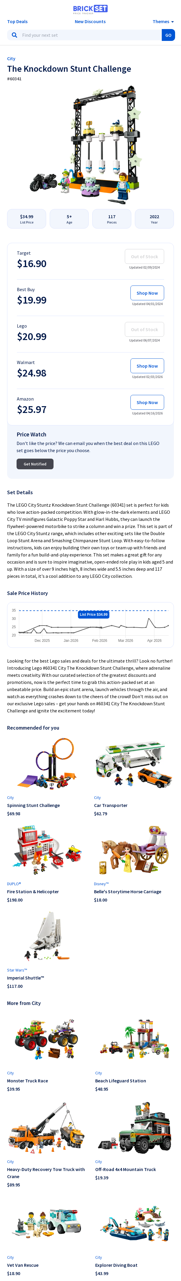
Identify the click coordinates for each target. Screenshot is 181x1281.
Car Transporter (110, 805)
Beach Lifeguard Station (120, 1081)
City (11, 58)
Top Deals (17, 21)
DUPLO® (14, 883)
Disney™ (101, 883)
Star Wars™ (17, 970)
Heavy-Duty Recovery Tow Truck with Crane (46, 1172)
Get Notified (35, 464)
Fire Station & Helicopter (33, 891)
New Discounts (90, 21)
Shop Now (147, 293)
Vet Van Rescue (22, 1265)
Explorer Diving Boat (116, 1265)
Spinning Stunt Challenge (33, 805)
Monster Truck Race (27, 1081)
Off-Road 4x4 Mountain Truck (125, 1169)
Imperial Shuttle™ (25, 978)
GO (168, 35)
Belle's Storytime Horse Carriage (127, 891)
